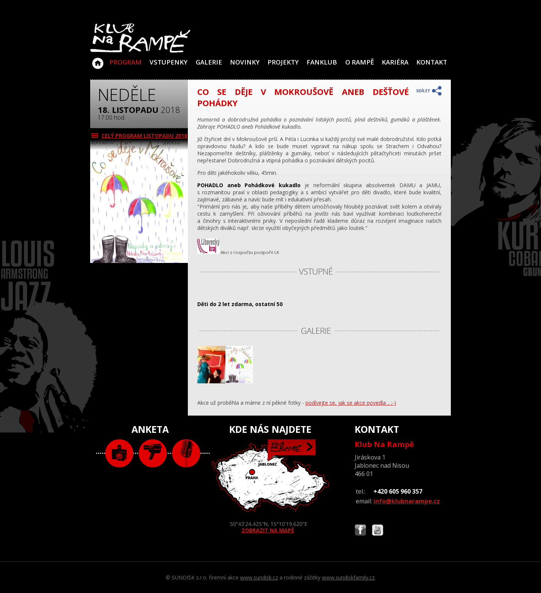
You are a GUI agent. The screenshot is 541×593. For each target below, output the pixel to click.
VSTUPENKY (168, 62)
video (153, 453)
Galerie (209, 62)
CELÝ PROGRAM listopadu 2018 (144, 135)
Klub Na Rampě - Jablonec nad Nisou (97, 59)
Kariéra (395, 62)
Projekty (283, 62)
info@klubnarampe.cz (406, 501)
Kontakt (431, 62)
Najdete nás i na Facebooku (360, 530)
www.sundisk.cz (259, 577)
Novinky (245, 62)
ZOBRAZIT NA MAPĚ (270, 486)
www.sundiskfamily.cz (348, 577)
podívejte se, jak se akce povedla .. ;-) (350, 402)
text (186, 453)
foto (119, 453)
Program (125, 62)
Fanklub (322, 62)
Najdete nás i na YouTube (377, 530)
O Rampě (359, 62)
